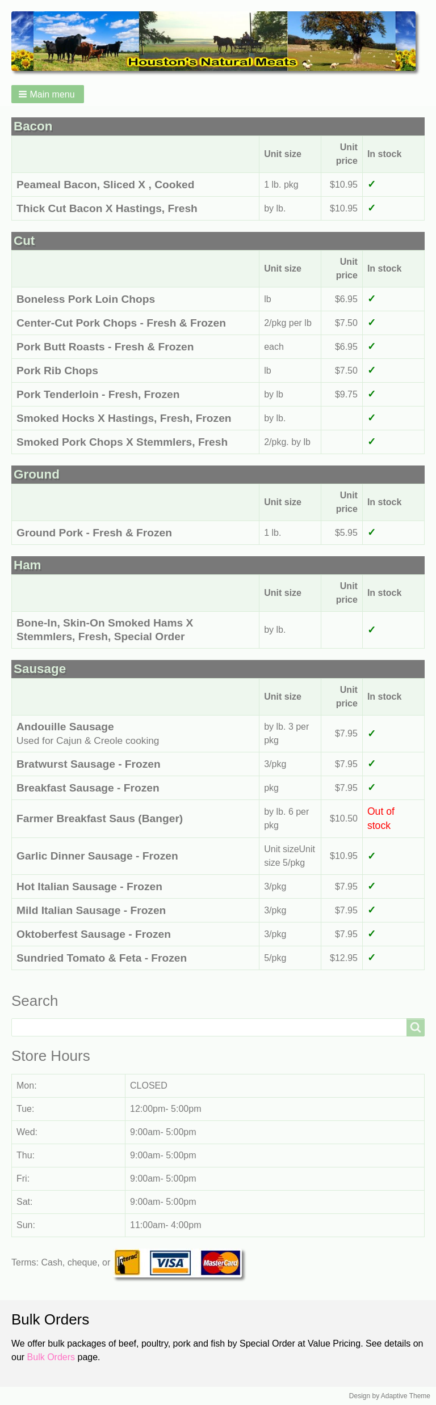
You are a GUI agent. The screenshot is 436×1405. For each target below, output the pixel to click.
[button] (47, 94)
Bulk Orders (51, 1357)
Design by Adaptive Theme (389, 1396)
